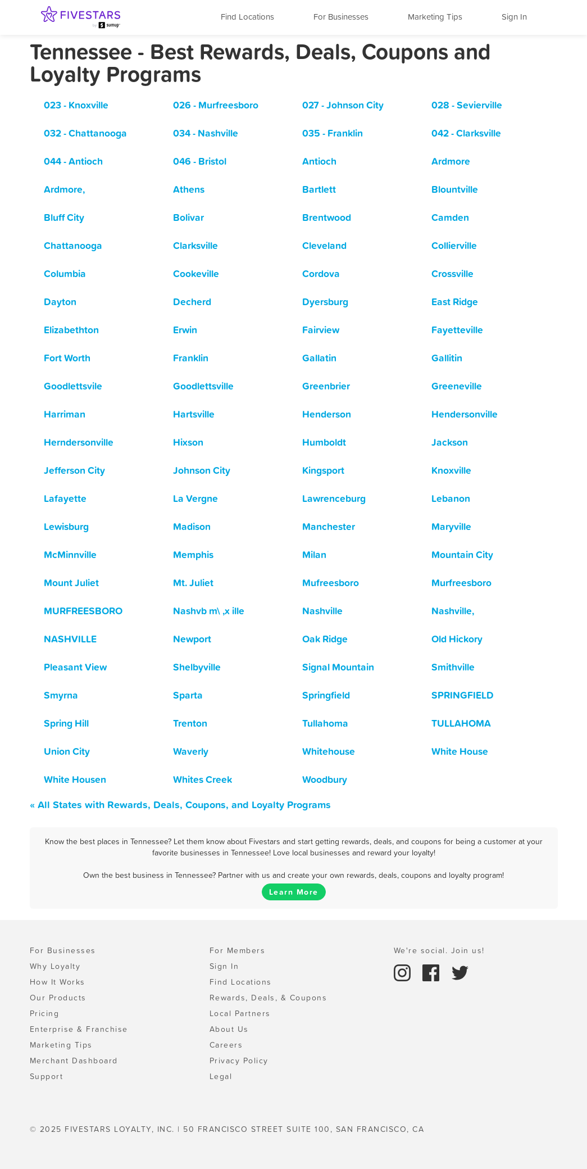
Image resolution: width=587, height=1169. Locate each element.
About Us (229, 1029)
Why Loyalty (55, 966)
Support (46, 1076)
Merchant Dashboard (74, 1060)
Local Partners (240, 1013)
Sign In (514, 16)
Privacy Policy (239, 1060)
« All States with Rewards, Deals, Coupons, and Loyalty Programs (180, 804)
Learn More (293, 892)
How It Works (57, 981)
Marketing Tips (435, 16)
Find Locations (247, 16)
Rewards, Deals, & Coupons (268, 997)
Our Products (58, 997)
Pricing (45, 1013)
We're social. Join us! (439, 950)
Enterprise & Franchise (79, 1029)
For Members (238, 950)
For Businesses (340, 16)
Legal (221, 1076)
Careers (226, 1044)
